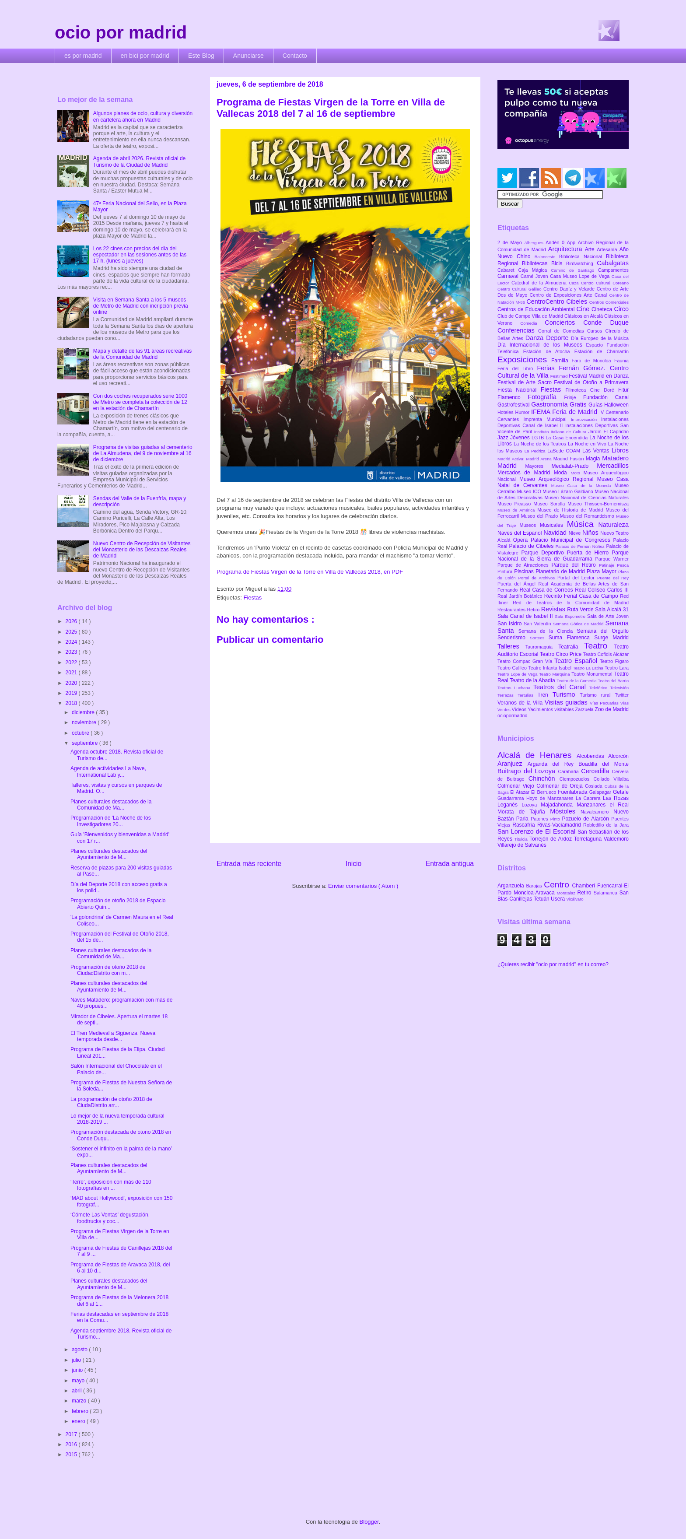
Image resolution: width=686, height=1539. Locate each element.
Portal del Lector (577, 577)
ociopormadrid (512, 715)
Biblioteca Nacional (582, 256)
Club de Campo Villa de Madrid (530, 316)
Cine (584, 308)
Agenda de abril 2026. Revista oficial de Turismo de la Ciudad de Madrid (139, 161)
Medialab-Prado (574, 466)
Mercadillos (613, 465)
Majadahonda (559, 805)
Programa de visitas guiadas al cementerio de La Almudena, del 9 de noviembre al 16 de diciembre (142, 453)
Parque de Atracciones (524, 565)
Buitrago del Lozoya (527, 771)
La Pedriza (536, 451)
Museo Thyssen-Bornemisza (598, 503)
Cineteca (603, 309)
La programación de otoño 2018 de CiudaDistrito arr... (111, 1102)
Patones (540, 818)
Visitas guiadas (567, 702)
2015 (72, 1454)
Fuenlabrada (573, 792)
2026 (72, 621)
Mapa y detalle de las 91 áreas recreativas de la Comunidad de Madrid (142, 354)
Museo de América (517, 510)
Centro (558, 884)
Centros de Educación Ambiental (537, 309)
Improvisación (586, 419)
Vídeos (520, 709)
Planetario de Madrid (561, 571)
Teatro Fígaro (614, 661)
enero (79, 1421)
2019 (72, 693)
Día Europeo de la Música (600, 338)
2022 (72, 662)
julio (77, 1360)
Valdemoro (616, 839)
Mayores (538, 466)
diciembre (84, 712)
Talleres (511, 646)
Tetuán (542, 899)
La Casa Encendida (567, 437)
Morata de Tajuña (523, 812)
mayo (79, 1381)
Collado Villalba (611, 779)
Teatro (599, 645)
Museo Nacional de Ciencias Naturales (586, 497)
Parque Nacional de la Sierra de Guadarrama (563, 556)
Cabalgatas (613, 262)
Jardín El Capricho (608, 431)
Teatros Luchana (515, 687)
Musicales (553, 525)
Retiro (534, 609)
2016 (72, 1444)
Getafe (621, 792)
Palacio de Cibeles (532, 546)
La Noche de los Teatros (541, 443)
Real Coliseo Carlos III (602, 590)
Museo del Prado (540, 516)
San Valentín (538, 623)
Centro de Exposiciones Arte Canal (569, 295)
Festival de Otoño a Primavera (591, 382)
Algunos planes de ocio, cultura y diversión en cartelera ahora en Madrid (142, 116)
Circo (621, 308)
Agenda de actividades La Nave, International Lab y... (108, 771)
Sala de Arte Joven (608, 616)
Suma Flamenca (571, 638)
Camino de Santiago (574, 270)
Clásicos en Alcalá (584, 316)
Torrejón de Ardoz (551, 839)
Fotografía (546, 396)
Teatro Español (577, 660)
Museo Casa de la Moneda (583, 485)
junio (78, 1370)
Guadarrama (511, 798)
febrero (81, 1411)
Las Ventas (597, 451)
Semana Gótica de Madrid (579, 623)
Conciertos (564, 322)
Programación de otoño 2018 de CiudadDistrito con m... (107, 970)
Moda (562, 473)
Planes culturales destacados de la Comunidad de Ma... (110, 805)
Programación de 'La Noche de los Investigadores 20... (110, 821)
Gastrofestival (514, 405)
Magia (594, 459)
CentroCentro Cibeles (557, 301)
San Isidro (510, 624)
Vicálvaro (574, 899)
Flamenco (512, 397)
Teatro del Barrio (613, 680)
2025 (72, 632)
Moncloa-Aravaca (535, 893)
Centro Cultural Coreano (605, 282)
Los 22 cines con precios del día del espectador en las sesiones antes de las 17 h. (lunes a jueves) (139, 254)
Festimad (559, 376)
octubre (81, 733)
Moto (576, 472)
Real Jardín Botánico (520, 596)
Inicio (353, 863)
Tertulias (527, 695)
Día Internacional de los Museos (541, 345)
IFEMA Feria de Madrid (565, 411)
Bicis (558, 263)
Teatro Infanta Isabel (550, 667)
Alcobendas (592, 756)
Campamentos (613, 270)
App (572, 242)
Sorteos (539, 637)
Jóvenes (521, 438)
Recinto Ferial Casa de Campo (582, 596)
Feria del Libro (517, 368)
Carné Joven (535, 276)
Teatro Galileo (512, 667)
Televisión (619, 687)
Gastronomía (550, 404)
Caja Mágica (534, 270)
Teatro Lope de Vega (518, 674)
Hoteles (506, 412)
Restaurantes (512, 609)
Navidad (555, 532)
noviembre (85, 722)
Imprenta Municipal (547, 419)
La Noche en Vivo (588, 443)
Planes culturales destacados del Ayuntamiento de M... (108, 854)
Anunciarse (248, 55)
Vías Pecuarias (605, 703)
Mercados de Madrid (525, 473)
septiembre (85, 743)
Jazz (503, 438)
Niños (591, 532)
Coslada (595, 786)
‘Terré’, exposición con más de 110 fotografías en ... (110, 1185)
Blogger (369, 1521)
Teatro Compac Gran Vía (525, 661)
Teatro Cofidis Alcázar (606, 654)
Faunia (621, 360)
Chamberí (584, 886)
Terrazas (507, 695)
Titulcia (521, 839)
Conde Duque (606, 322)
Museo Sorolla (550, 503)
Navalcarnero (597, 811)
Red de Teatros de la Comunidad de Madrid (571, 602)
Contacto (295, 55)
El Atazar (520, 792)
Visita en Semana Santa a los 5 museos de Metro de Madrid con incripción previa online (140, 306)
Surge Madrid (611, 638)
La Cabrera (589, 798)
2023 (72, 652)
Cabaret (507, 270)
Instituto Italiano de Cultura (561, 431)
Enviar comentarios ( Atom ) (363, 886)
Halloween (616, 405)
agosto (80, 1349)
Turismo (566, 694)
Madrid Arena (539, 458)
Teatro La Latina (589, 668)
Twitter (622, 695)
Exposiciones (524, 359)
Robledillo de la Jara (606, 824)
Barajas (535, 885)
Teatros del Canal (561, 687)
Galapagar (601, 792)
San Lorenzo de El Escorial (537, 831)
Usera (558, 899)
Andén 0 (556, 242)
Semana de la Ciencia (547, 631)
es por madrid (83, 55)
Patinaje (608, 565)
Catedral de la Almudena (540, 282)
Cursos (596, 330)
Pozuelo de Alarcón (586, 819)
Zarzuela (585, 709)
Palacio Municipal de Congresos (572, 540)
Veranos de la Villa (521, 703)
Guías (596, 405)
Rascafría (524, 825)
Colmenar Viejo (516, 786)
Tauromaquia (541, 646)
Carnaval (509, 276)
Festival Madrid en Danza (599, 376)
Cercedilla (596, 771)
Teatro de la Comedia (577, 680)
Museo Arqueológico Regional (558, 479)
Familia (561, 361)
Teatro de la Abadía (533, 680)
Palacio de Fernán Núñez (581, 546)
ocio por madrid (121, 32)
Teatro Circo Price (561, 654)
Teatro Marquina (555, 674)
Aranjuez (512, 763)
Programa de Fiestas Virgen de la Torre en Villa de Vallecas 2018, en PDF (310, 571)
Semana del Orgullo (603, 631)
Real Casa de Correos (547, 590)
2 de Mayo (511, 242)
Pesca (623, 565)
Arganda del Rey (553, 764)
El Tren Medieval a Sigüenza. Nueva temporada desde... (112, 1036)
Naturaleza (613, 524)
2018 (72, 703)
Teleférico (599, 687)
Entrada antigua (450, 863)
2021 (72, 673)
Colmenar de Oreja (560, 786)
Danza (535, 337)
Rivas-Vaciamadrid (560, 825)
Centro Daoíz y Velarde (570, 288)
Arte (591, 249)
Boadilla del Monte (603, 764)
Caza (575, 282)
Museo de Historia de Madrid (571, 509)
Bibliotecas (536, 263)
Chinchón (544, 778)
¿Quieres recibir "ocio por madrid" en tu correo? (553, 964)
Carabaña (569, 771)
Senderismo (513, 638)
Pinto (556, 819)
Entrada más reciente (249, 863)
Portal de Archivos (537, 577)
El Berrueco (544, 792)
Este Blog (201, 55)
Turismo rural (597, 695)
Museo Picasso (515, 503)
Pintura (505, 571)
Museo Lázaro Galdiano (568, 491)
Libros (620, 450)
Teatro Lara (617, 667)
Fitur (623, 390)
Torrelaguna (589, 839)
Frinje (573, 397)
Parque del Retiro (575, 565)
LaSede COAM (564, 450)
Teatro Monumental (592, 674)
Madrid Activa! (511, 458)
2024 (72, 642)
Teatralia (571, 647)
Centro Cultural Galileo (520, 289)
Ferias (548, 368)
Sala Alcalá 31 (612, 609)
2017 (72, 1434)
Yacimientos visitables (551, 709)
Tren (545, 695)
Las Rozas (616, 798)
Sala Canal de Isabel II (526, 616)
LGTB (539, 437)
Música (582, 524)
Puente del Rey (613, 577)
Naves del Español (520, 533)
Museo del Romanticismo (588, 516)
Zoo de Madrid (612, 709)
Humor (523, 412)
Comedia (532, 323)
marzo (80, 1401)
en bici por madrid (145, 55)
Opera (522, 540)
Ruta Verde (581, 609)
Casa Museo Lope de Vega (581, 276)
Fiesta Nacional (519, 390)
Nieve (575, 533)
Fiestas (252, 597)
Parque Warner (612, 558)
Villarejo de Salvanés (521, 845)
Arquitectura (566, 248)
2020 (72, 683)
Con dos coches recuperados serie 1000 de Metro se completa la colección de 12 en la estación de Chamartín (140, 402)
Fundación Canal (606, 397)
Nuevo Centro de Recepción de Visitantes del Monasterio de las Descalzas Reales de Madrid (142, 549)
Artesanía (608, 249)
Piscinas (525, 571)
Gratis (579, 404)
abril (77, 1391)
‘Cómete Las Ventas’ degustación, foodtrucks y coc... (110, 1218)
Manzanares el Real (603, 805)
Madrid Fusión (569, 458)
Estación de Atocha (548, 351)
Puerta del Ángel (518, 583)
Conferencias (517, 330)
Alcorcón (618, 756)
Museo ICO (529, 491)
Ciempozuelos (577, 779)
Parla (523, 819)
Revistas (554, 609)
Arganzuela (511, 886)
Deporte (558, 337)
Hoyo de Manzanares (551, 798)
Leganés (509, 805)
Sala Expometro (571, 616)
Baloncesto (547, 256)
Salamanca (607, 892)
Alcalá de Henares (537, 755)
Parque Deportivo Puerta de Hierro (567, 553)
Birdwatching (581, 263)
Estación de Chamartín (601, 351)
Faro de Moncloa (592, 360)
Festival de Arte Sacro (525, 382)
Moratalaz (567, 892)
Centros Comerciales (609, 302)
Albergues (535, 242)
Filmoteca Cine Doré (592, 390)
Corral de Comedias (562, 330)
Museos (529, 525)
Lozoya (531, 804)
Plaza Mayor (602, 571)
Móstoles (565, 811)
